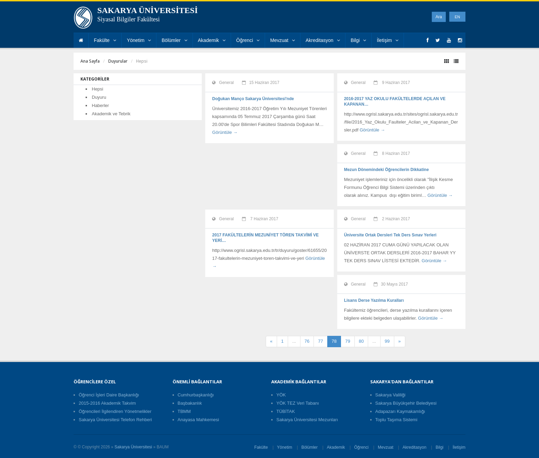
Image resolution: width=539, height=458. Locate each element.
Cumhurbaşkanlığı (196, 394)
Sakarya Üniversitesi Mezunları (307, 419)
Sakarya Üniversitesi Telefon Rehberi (115, 419)
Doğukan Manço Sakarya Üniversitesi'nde (253, 98)
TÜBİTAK (285, 411)
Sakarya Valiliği (390, 394)
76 (307, 341)
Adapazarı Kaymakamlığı (400, 411)
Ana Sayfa (90, 61)
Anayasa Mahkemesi (198, 419)
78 (334, 341)
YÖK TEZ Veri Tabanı (297, 403)
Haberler (100, 105)
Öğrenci (248, 40)
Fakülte (105, 40)
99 (387, 341)
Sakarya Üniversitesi (133, 447)
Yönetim (139, 40)
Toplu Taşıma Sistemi (396, 419)
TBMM (184, 411)
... (294, 341)
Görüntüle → (225, 132)
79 (347, 341)
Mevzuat (282, 40)
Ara (439, 16)
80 (361, 341)
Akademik (212, 40)
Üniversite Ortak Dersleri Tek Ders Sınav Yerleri (390, 235)
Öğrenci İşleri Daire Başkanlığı (109, 394)
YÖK (281, 394)
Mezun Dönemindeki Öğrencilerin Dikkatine (386, 169)
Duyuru (99, 97)
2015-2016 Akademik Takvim (107, 403)
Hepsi (97, 89)
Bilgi (358, 40)
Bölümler (174, 40)
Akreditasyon (323, 40)
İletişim (387, 40)
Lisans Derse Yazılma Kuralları (374, 300)
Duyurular (118, 61)
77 (320, 341)
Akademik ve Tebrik (111, 113)
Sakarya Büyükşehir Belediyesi (406, 403)
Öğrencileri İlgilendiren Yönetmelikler (115, 411)
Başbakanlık (190, 403)
